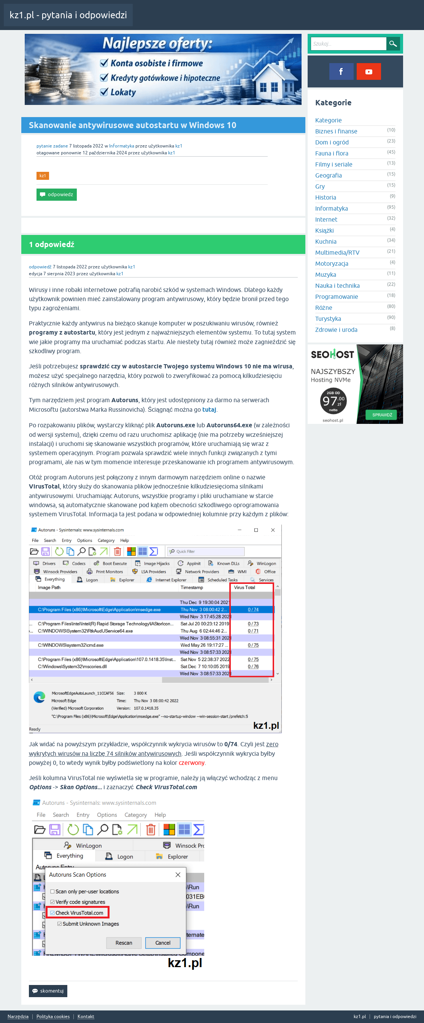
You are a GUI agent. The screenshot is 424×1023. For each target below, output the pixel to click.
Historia (325, 197)
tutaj (209, 409)
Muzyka (325, 274)
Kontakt (86, 1016)
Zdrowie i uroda (336, 329)
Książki (324, 230)
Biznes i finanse (336, 131)
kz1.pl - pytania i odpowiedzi (68, 15)
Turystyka (328, 318)
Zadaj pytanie (270, 20)
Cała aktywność (155, 20)
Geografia (328, 175)
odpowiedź (40, 267)
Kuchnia (326, 241)
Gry (320, 186)
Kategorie (237, 20)
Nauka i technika (337, 285)
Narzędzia (18, 1016)
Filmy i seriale (334, 164)
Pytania (187, 20)
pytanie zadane (52, 146)
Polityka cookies (53, 1016)
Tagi (211, 20)
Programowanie (336, 296)
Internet (326, 219)
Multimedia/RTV (337, 252)
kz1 (43, 175)
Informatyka (121, 146)
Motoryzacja (331, 263)
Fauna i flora (331, 153)
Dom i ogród (332, 142)
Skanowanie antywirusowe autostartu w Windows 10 (133, 125)
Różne (323, 307)
